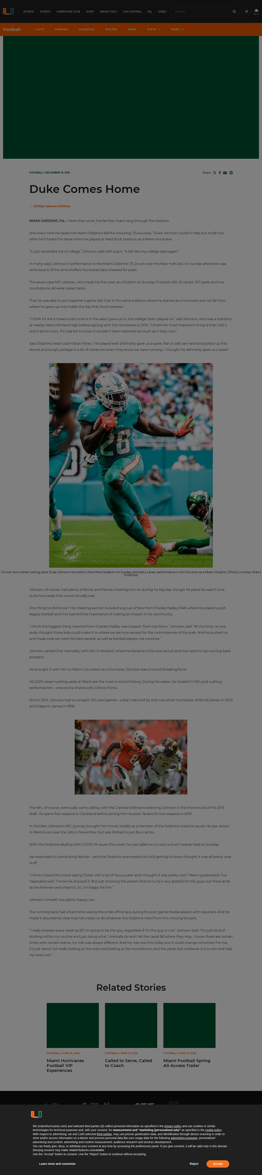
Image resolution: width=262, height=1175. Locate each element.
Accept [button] (218, 1163)
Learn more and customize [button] (57, 1163)
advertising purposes (184, 1138)
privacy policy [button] (172, 1126)
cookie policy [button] (213, 1130)
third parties (104, 1134)
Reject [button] (194, 1163)
